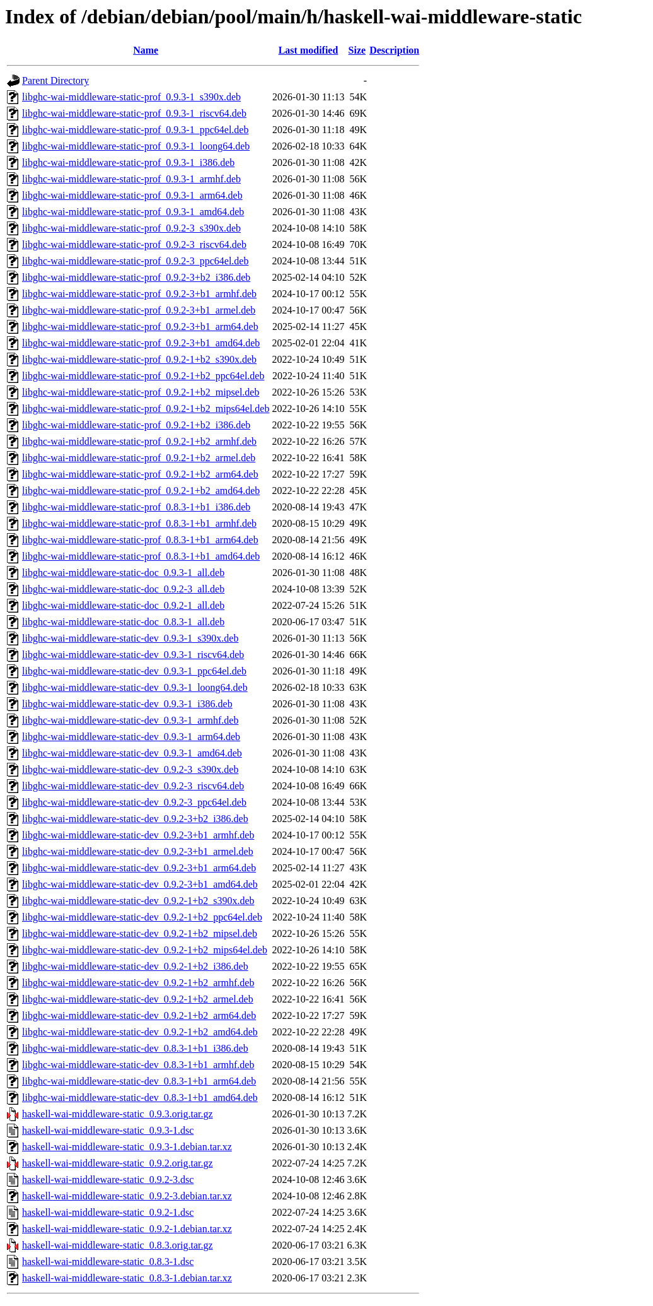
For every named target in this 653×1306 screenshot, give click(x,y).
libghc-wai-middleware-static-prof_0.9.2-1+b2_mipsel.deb (140, 392)
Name (145, 50)
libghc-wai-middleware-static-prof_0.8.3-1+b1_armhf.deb (139, 523)
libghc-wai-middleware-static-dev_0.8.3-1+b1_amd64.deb (140, 1097)
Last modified (308, 50)
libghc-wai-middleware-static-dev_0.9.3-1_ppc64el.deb (134, 671)
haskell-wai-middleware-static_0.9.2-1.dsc (108, 1212)
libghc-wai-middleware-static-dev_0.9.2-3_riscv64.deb (133, 785)
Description (394, 50)
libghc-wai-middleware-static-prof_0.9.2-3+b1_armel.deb (138, 310)
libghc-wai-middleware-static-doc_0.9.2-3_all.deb (123, 589)
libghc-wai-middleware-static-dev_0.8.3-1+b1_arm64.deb (139, 1081)
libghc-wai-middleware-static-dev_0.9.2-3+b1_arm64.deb (139, 867)
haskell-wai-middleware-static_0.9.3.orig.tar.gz (117, 1114)
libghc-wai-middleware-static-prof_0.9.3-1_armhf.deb (131, 179)
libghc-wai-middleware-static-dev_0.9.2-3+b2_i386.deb (135, 818)
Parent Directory (55, 80)
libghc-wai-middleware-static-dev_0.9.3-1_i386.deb (127, 703)
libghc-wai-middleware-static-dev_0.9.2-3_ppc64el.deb (134, 802)
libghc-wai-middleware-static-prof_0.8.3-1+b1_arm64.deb (140, 539)
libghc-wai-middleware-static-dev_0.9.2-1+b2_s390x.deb (138, 900)
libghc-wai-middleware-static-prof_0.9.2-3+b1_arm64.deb (140, 326)
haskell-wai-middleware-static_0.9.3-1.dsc (108, 1130)
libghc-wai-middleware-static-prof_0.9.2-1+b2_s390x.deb (139, 359)
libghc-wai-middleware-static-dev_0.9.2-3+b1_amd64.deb (140, 884)
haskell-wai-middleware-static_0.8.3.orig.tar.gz (117, 1245)
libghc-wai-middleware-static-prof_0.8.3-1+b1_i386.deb (136, 507)
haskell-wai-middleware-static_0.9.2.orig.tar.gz (117, 1163)
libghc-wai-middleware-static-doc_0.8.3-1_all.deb (123, 621)
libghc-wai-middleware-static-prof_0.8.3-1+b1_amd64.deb (141, 556)
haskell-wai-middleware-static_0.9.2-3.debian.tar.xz (127, 1196)
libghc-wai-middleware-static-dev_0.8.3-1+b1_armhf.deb (138, 1064)
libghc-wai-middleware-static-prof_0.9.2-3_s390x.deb (131, 228)
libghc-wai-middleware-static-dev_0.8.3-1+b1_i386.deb (135, 1048)
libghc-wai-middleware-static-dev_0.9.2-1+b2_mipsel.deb (139, 933)
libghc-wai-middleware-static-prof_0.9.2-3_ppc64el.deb (135, 261)
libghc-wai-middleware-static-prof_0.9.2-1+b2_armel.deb (138, 457)
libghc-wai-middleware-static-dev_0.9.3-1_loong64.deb (135, 687)
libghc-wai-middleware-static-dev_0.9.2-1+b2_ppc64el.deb (142, 917)
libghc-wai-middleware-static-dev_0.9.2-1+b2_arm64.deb (139, 1015)
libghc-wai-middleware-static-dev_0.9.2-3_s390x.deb (130, 769)
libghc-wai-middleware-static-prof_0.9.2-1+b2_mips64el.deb (145, 408)
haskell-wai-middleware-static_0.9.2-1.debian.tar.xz (127, 1228)
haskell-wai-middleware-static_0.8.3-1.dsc (108, 1261)
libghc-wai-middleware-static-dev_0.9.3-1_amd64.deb (132, 753)
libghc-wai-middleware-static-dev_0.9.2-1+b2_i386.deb (135, 966)
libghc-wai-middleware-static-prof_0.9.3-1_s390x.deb (131, 96)
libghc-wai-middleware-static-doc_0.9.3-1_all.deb (123, 572)
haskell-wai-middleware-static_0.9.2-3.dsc (108, 1179)
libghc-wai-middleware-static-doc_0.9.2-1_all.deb (123, 605)
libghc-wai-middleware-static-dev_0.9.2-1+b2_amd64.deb (140, 1032)
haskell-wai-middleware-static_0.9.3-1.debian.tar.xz (127, 1146)
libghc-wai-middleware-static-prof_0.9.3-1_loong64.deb (136, 146)
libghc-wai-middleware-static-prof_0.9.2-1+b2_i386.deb (136, 425)
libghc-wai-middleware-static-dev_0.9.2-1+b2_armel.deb (137, 999)
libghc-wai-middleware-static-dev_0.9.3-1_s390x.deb (130, 638)
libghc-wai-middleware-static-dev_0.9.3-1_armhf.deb (130, 720)
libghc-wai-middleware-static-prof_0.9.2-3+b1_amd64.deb (141, 343)
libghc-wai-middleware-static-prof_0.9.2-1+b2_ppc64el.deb (143, 375)
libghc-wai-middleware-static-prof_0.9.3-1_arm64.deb (132, 195)
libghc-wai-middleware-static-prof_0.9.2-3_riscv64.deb (134, 244)
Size (357, 50)
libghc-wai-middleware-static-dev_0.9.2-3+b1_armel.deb (137, 851)
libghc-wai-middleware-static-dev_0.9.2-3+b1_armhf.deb (138, 835)
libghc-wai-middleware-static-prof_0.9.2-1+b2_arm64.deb (140, 474)
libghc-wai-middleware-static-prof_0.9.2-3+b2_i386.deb (136, 277)
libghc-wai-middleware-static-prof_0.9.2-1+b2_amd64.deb (141, 490)
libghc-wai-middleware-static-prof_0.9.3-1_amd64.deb (133, 211)
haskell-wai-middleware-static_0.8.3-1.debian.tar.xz (127, 1278)
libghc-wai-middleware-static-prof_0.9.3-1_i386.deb (128, 162)
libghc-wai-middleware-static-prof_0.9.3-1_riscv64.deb (134, 113)
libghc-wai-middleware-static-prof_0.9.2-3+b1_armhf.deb (139, 293)
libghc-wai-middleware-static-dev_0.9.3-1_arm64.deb (131, 736)
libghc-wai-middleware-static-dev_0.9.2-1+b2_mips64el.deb (144, 949)
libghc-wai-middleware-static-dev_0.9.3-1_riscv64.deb (133, 654)
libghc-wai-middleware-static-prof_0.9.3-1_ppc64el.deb (135, 129)
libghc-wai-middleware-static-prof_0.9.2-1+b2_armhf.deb (139, 441)
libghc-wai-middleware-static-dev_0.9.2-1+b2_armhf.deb (138, 982)
